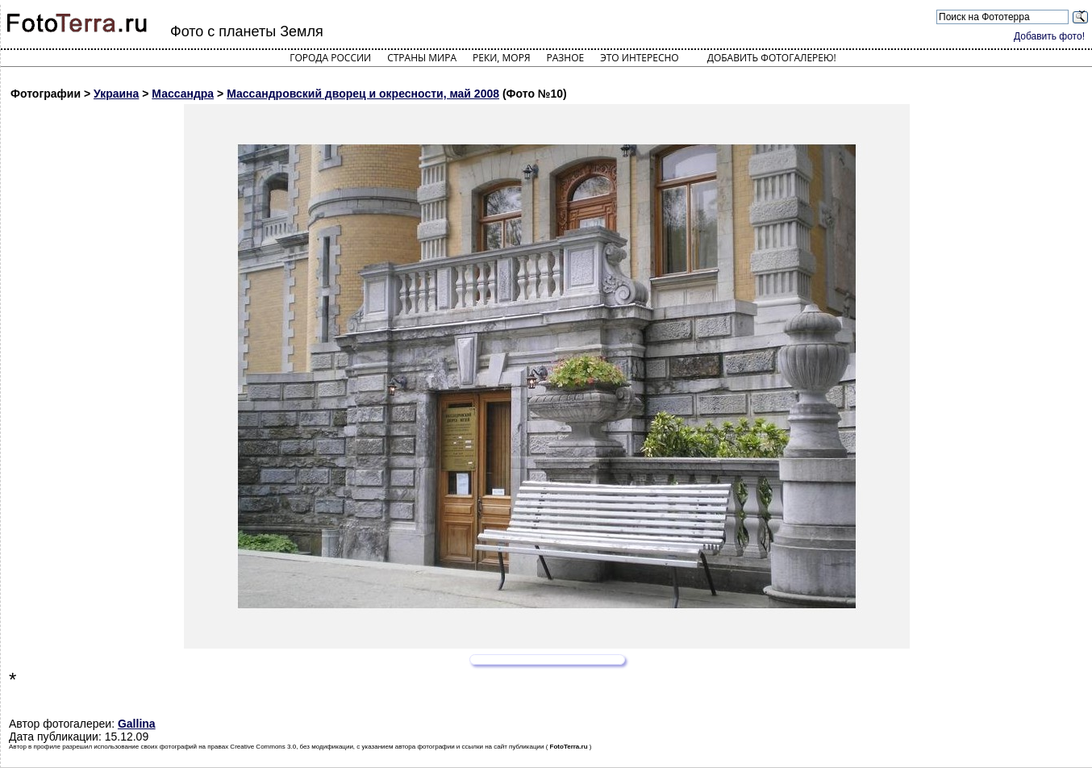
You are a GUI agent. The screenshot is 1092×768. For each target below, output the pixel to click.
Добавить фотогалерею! (771, 58)
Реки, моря (501, 58)
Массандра (183, 93)
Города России (330, 58)
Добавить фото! (1049, 36)
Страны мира (421, 58)
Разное (566, 58)
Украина (116, 93)
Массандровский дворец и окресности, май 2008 (363, 93)
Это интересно (639, 58)
